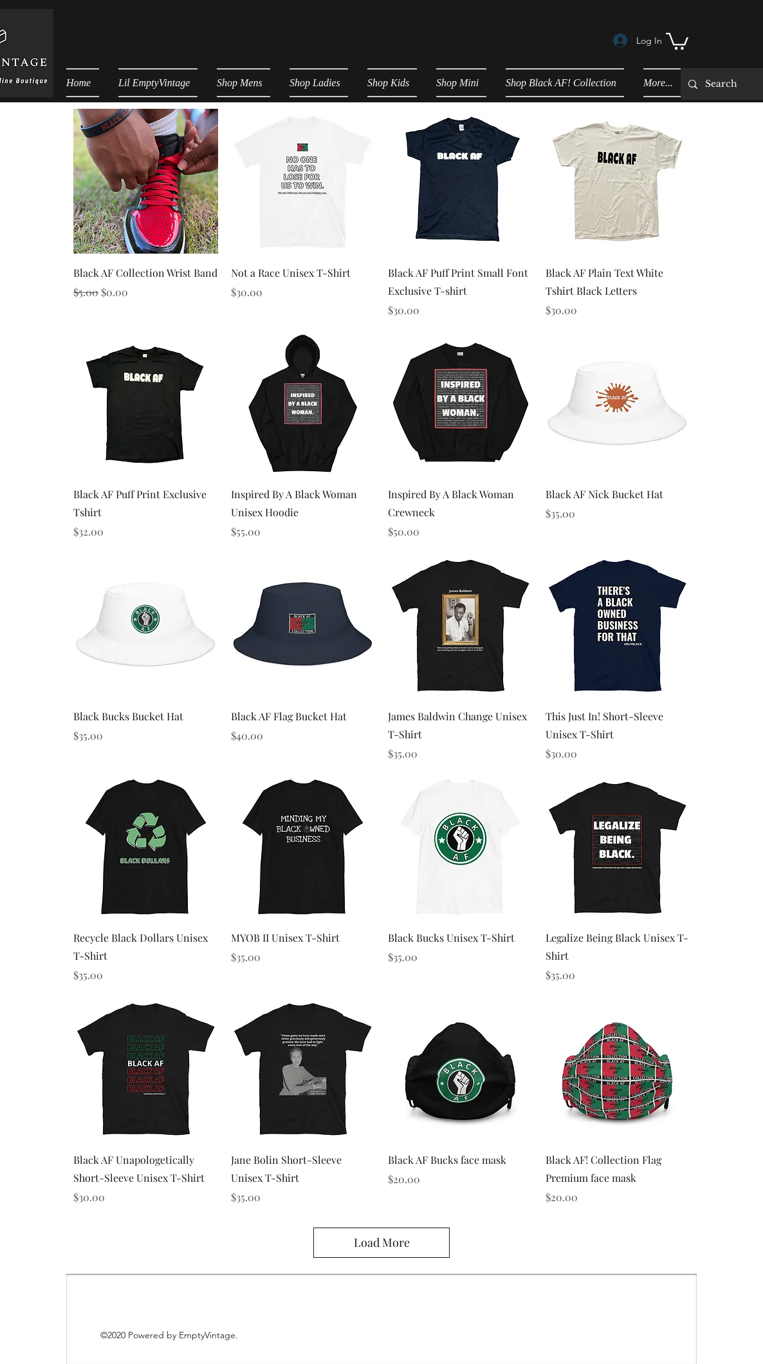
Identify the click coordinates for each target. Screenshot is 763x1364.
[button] (677, 40)
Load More (382, 1242)
